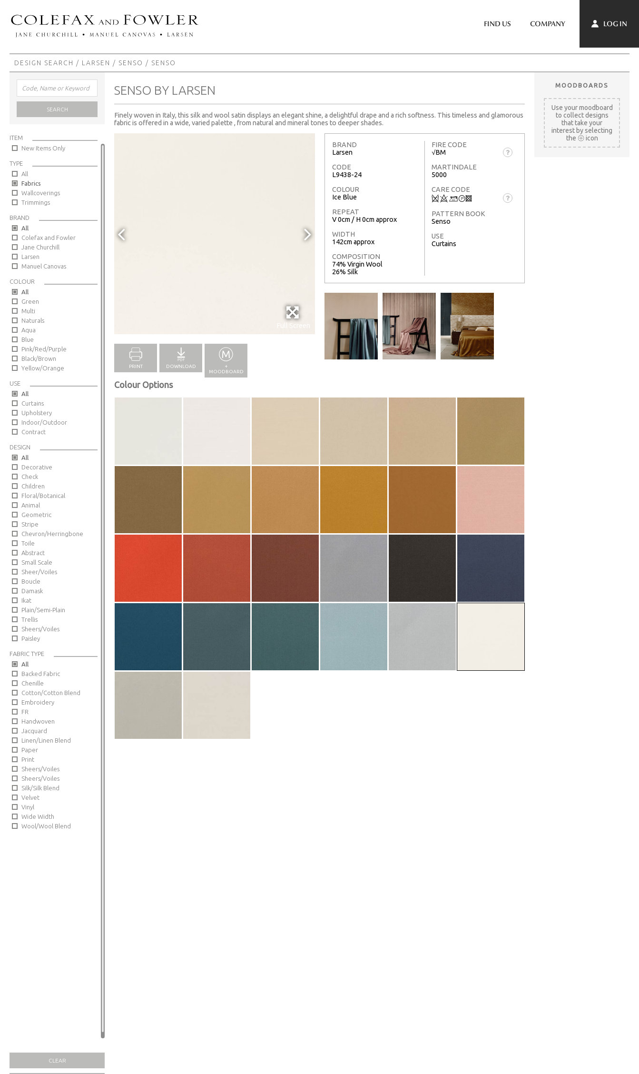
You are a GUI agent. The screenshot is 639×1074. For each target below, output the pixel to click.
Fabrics (31, 183)
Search (57, 109)
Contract (33, 431)
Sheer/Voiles (39, 571)
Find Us (497, 24)
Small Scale (36, 562)
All (24, 173)
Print (27, 759)
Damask (32, 590)
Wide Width (37, 816)
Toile (28, 543)
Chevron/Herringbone (52, 533)
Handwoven (38, 721)
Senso (130, 63)
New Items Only (43, 148)
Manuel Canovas (43, 266)
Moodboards (582, 85)
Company (547, 24)
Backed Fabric (40, 673)
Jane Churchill (40, 247)
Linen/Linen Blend (46, 740)
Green (30, 301)
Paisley (30, 638)
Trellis (29, 619)
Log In (609, 24)
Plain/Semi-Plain (43, 610)
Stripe (30, 524)
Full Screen (293, 317)
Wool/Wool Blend (46, 826)
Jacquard (34, 730)
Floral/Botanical (43, 495)
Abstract (33, 552)
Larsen (96, 63)
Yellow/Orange (42, 368)
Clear (57, 1060)
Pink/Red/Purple (44, 349)
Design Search (44, 63)
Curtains (32, 403)
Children (33, 486)
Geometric (36, 514)
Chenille (32, 683)
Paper (29, 749)
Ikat (26, 600)
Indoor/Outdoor (44, 422)
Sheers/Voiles (40, 629)
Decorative (36, 467)
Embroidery (37, 702)
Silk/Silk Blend (40, 788)
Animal (30, 505)
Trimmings (35, 202)
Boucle (30, 581)
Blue (27, 339)
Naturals (32, 320)
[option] (214, 233)
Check (29, 476)
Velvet (30, 797)
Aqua (28, 330)
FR (25, 711)
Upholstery (36, 412)
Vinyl (27, 807)
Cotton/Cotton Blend (50, 692)
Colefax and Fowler (48, 237)
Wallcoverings (40, 192)
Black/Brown (38, 358)
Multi (28, 311)
